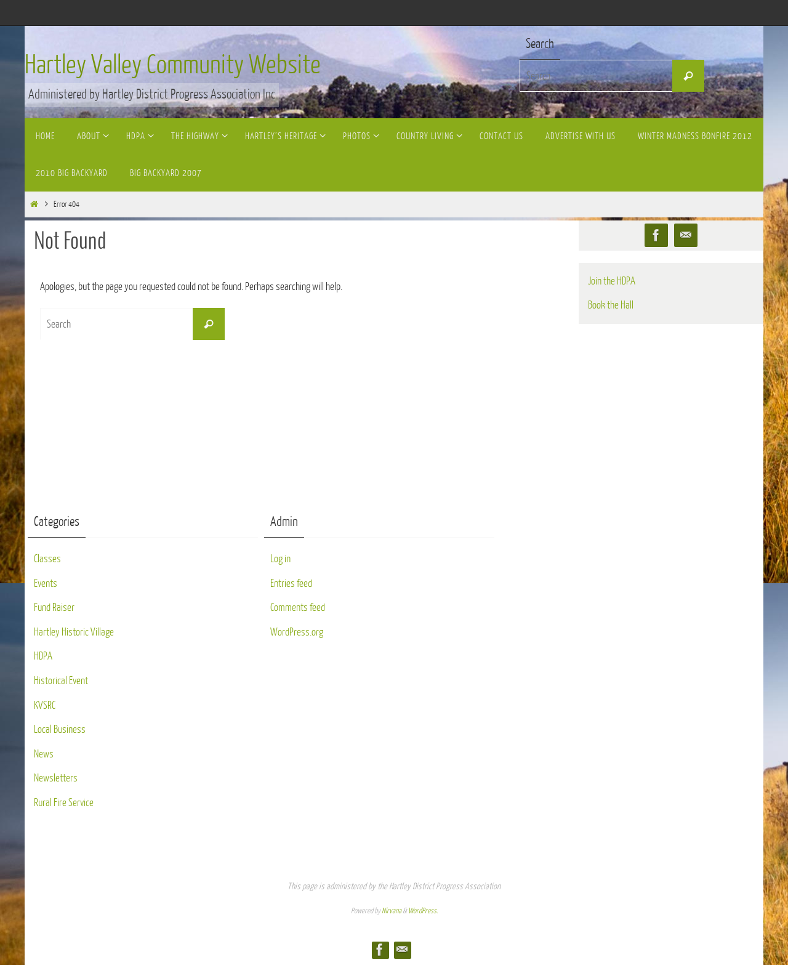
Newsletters (56, 778)
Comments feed (297, 607)
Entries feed (291, 583)
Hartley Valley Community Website (173, 65)
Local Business (60, 729)
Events (45, 583)
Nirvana (391, 910)
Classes (47, 559)
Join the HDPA (611, 281)
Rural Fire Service (64, 803)
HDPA (43, 656)
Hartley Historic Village (74, 632)
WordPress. (423, 910)
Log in (280, 559)
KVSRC (44, 705)
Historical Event (61, 681)
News (44, 754)
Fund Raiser (54, 607)
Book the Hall (610, 305)
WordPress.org (296, 632)
